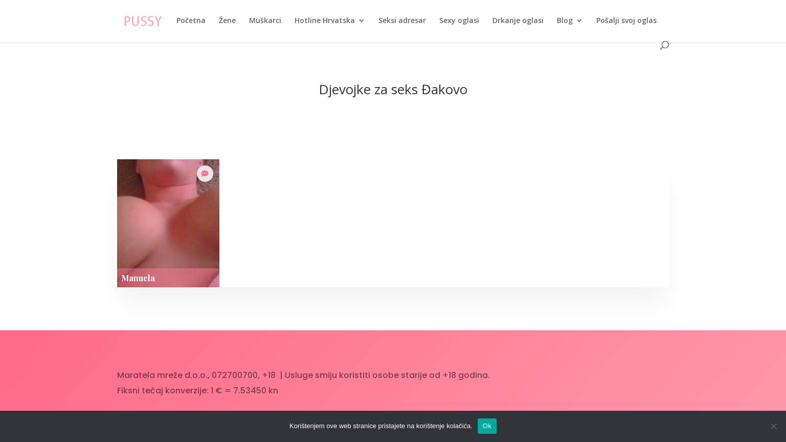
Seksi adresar (402, 21)
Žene (227, 21)
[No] (773, 426)
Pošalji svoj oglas (626, 21)
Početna (191, 21)
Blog (565, 21)
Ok (487, 426)
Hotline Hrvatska (325, 21)
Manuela (138, 277)
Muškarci (265, 21)
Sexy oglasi (459, 21)
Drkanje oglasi (518, 21)
